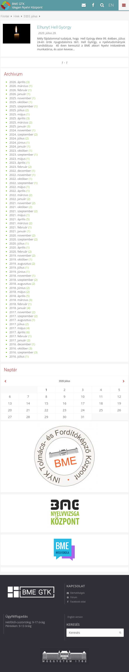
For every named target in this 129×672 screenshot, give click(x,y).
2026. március (18, 86)
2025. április (17, 118)
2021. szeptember (21, 211)
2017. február (18, 336)
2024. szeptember (21, 134)
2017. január (17, 340)
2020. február (18, 252)
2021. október (18, 207)
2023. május (17, 159)
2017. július (17, 324)
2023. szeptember (21, 154)
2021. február (18, 227)
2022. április (17, 191)
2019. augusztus (20, 264)
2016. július (17, 356)
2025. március (18, 122)
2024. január (17, 146)
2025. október (18, 102)
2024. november (20, 130)
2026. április (17, 82)
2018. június (17, 288)
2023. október (18, 151)
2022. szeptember (21, 183)
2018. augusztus (20, 284)
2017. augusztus (20, 320)
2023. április (17, 163)
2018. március (18, 300)
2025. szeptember (21, 106)
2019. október (18, 259)
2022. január (17, 199)
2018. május (17, 292)
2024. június (17, 142)
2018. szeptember (21, 280)
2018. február (18, 304)
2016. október (18, 348)
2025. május (17, 114)
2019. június (17, 272)
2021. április (17, 219)
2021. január (17, 231)
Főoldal (5, 16)
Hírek (16, 16)
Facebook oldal (75, 601)
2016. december (20, 344)
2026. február (18, 90)
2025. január (17, 126)
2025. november (20, 98)
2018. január (17, 308)
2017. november (20, 312)
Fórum (71, 597)
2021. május (17, 215)
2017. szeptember (21, 316)
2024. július (17, 138)
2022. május (17, 187)
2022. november (20, 175)
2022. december (20, 171)
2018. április (17, 296)
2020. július (17, 243)
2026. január (17, 94)
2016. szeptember (21, 352)
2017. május (17, 328)
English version (75, 616)
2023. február (18, 167)
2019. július (17, 267)
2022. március (18, 195)
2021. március (18, 223)
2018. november (20, 276)
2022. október (18, 179)
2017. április (17, 332)
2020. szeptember (21, 239)
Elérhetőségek (75, 592)
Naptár (10, 369)
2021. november (20, 203)
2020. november (20, 235)
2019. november (20, 255)
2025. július (17, 110)
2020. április (17, 247)
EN (111, 5)
